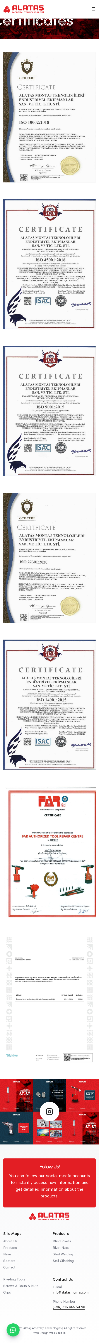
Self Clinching (63, 1261)
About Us (10, 1241)
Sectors (9, 1261)
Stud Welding (63, 1254)
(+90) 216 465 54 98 (69, 1307)
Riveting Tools (14, 1279)
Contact (9, 1267)
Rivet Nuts (61, 1248)
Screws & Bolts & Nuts (20, 1286)
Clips (7, 1292)
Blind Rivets (62, 1241)
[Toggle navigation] (93, 8)
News (7, 1254)
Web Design (40, 1333)
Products (10, 1248)
